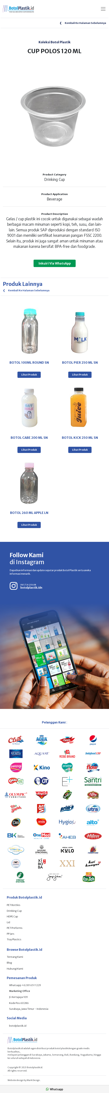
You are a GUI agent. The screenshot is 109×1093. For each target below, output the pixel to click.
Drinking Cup (14, 911)
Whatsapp (54, 1089)
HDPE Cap (12, 916)
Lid (8, 922)
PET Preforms (14, 928)
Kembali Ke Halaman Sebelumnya (83, 23)
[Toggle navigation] (103, 9)
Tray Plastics (14, 939)
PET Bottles (13, 905)
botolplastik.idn (31, 587)
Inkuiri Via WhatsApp (54, 263)
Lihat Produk (29, 374)
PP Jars (10, 933)
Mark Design (33, 1080)
